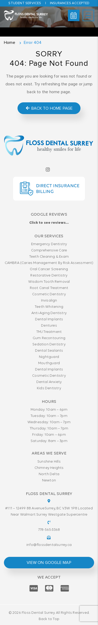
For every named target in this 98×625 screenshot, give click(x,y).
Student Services (24, 3)
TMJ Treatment (49, 332)
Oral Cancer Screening (49, 269)
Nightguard (49, 357)
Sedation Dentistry (49, 344)
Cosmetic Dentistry (49, 294)
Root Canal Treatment (49, 288)
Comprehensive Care (49, 250)
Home (9, 42)
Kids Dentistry (49, 388)
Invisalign (49, 301)
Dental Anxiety (49, 382)
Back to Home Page (49, 108)
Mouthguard (49, 363)
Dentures (49, 326)
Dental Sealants (49, 351)
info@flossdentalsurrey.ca (49, 545)
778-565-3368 (49, 530)
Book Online (74, 15)
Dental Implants (49, 319)
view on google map (49, 563)
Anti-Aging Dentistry (49, 313)
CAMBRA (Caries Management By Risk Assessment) (49, 263)
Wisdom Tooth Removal (49, 282)
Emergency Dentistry (49, 244)
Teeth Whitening (49, 307)
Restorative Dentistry (48, 276)
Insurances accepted (70, 3)
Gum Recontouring (49, 338)
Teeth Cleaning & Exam (49, 257)
